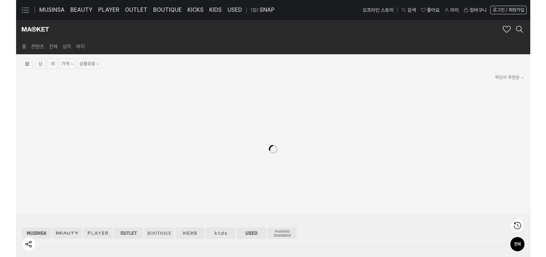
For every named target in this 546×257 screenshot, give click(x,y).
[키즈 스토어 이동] (220, 185)
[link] (24, 46)
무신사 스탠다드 (114, 233)
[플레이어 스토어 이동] (97, 185)
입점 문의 (265, 223)
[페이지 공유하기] (29, 244)
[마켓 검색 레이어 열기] (520, 29)
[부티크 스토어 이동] (159, 185)
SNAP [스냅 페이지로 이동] (263, 10)
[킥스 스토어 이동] (190, 185)
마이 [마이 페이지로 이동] (451, 10)
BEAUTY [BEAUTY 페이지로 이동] (81, 9)
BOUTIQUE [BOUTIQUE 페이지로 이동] (167, 9)
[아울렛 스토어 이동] (128, 185)
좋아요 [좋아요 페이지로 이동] (430, 10)
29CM (106, 244)
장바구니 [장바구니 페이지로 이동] (475, 10)
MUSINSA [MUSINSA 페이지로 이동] (52, 9)
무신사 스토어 (112, 223)
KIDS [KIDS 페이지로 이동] (215, 9)
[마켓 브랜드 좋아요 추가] (507, 29)
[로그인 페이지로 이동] (508, 10)
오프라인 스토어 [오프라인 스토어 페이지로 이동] (378, 10)
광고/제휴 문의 (270, 233)
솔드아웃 (187, 233)
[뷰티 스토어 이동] (67, 185)
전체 (517, 244)
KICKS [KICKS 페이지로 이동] (195, 9)
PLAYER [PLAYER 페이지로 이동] (108, 9)
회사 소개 (30, 223)
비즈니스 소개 (34, 233)
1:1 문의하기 (347, 223)
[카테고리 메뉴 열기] (25, 10)
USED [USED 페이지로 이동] (234, 9)
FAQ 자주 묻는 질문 (353, 233)
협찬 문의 (265, 244)
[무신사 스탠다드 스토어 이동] (282, 185)
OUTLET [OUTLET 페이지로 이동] (136, 9)
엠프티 (185, 244)
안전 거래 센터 (349, 244)
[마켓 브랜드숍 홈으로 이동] (35, 29)
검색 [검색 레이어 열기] (408, 10)
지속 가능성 (32, 244)
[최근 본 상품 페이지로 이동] (517, 225)
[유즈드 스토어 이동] (251, 185)
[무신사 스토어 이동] (36, 185)
